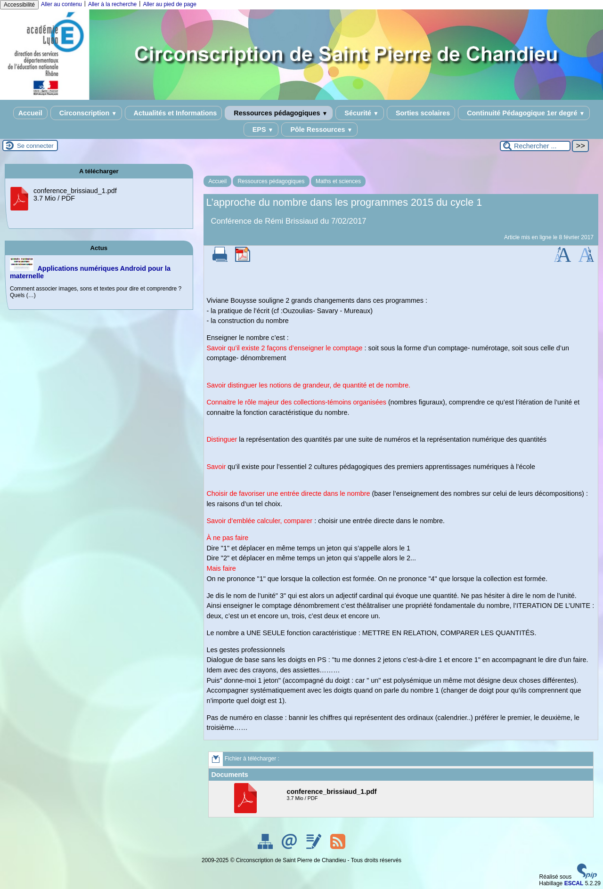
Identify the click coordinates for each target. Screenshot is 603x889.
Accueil (30, 113)
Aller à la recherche (112, 4)
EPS (261, 129)
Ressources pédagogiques (278, 113)
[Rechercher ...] (535, 146)
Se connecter (35, 145)
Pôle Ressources (319, 129)
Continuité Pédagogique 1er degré (524, 113)
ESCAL (574, 883)
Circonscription (86, 113)
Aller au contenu (61, 4)
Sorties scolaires (421, 113)
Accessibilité (19, 4)
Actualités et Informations (173, 113)
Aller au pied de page (169, 4)
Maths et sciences (338, 181)
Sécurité (360, 113)
